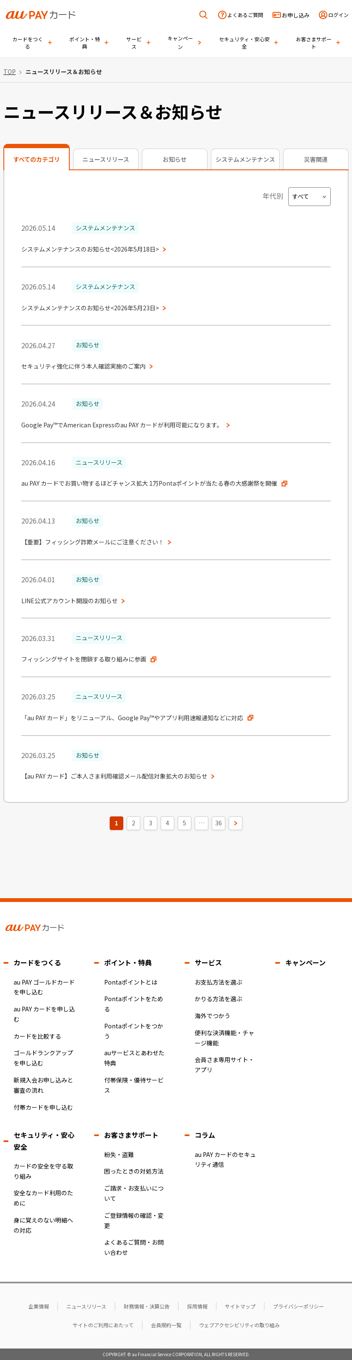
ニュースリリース (86, 1306)
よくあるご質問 (245, 14)
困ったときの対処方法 (134, 1171)
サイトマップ (240, 1306)
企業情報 (38, 1306)
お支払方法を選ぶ (218, 982)
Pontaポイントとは (130, 982)
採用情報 (197, 1306)
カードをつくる (37, 962)
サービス (208, 962)
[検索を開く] (204, 15)
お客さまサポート (131, 1135)
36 (218, 823)
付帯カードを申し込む (43, 1107)
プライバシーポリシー (298, 1306)
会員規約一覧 (166, 1325)
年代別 (273, 196)
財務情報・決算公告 (147, 1306)
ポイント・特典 (128, 962)
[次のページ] (235, 823)
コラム (205, 1135)
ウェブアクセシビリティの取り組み (239, 1325)
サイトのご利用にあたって (103, 1325)
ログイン (338, 14)
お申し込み (295, 15)
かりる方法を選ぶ (218, 998)
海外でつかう (212, 1015)
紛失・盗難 (119, 1154)
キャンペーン (305, 962)
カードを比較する (37, 1036)
